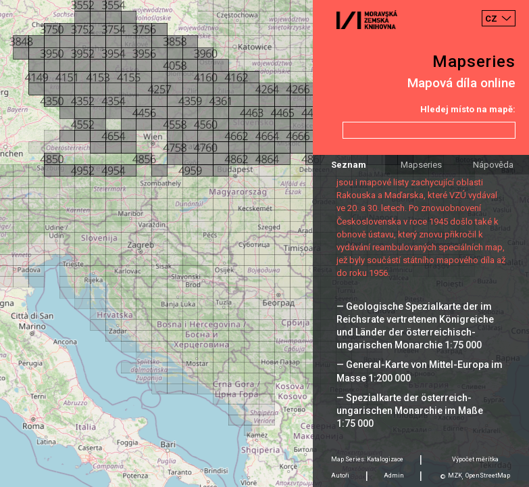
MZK (455, 475)
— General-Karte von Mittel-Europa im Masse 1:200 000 (419, 371)
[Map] (264, 243)
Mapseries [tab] (421, 165)
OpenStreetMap (487, 475)
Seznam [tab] (348, 165)
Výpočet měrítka (475, 459)
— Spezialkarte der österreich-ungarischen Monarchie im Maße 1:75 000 (409, 410)
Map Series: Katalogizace (367, 459)
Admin (394, 475)
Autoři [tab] (340, 475)
